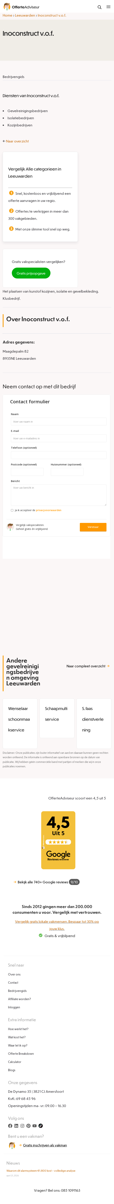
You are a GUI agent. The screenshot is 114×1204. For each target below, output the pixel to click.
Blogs (11, 1070)
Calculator (14, 1062)
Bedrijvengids (17, 991)
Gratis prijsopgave (31, 273)
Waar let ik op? (17, 1045)
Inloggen (14, 1007)
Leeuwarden (25, 15)
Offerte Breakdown (21, 1053)
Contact (13, 982)
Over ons (14, 974)
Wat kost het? (17, 1037)
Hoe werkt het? (18, 1029)
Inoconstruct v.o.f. (52, 15)
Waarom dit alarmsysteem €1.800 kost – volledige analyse (40, 1170)
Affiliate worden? (19, 999)
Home (7, 15)
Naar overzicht (17, 141)
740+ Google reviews (47, 882)
